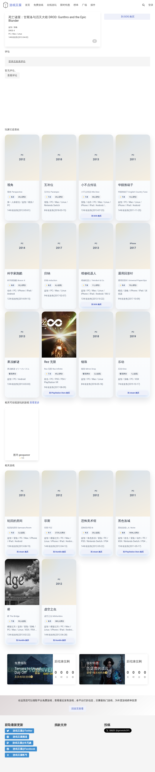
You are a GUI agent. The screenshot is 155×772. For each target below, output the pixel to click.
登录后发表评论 (16, 61)
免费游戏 (38, 4)
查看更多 (34, 402)
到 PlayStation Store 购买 (59, 393)
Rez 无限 (50, 362)
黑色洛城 (124, 521)
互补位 (48, 185)
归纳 (47, 273)
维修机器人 (88, 273)
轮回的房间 (14, 521)
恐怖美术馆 (88, 521)
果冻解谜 (13, 362)
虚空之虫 (50, 609)
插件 (93, 4)
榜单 (76, 4)
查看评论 (12, 75)
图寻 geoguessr (21, 455)
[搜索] (143, 5)
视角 (10, 185)
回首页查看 (77, 708)
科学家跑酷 (14, 273)
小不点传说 (88, 185)
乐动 (121, 362)
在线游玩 (52, 4)
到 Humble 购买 (59, 552)
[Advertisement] (77, 103)
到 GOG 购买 (127, 16)
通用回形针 (125, 273)
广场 (84, 4)
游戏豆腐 (11, 5)
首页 (27, 4)
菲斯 (47, 521)
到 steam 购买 (133, 393)
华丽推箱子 (125, 185)
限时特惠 (65, 4)
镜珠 (84, 362)
